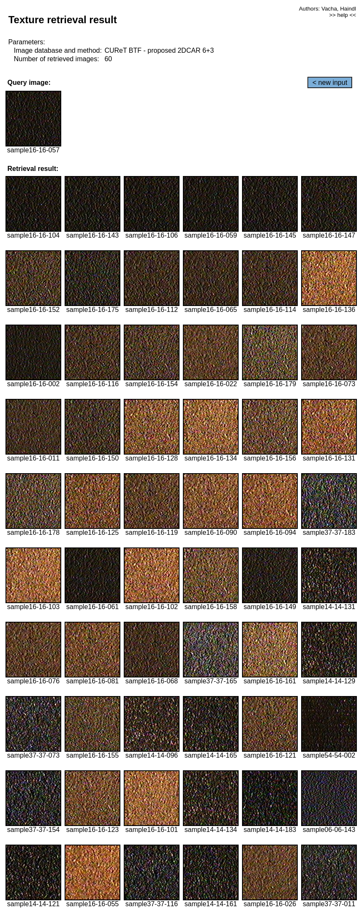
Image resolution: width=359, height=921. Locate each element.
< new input (330, 82)
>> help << (342, 15)
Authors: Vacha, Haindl (327, 8)
